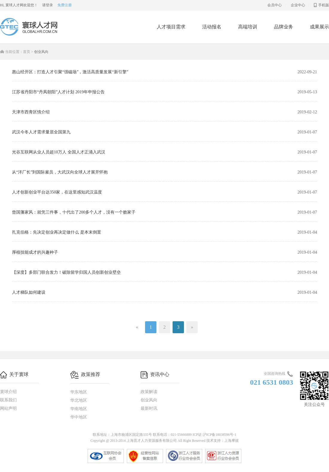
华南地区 (78, 408)
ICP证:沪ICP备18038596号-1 (215, 435)
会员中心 (274, 5)
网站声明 (8, 408)
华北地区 (78, 400)
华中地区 (78, 417)
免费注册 (64, 5)
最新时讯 (149, 408)
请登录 (47, 5)
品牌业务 (283, 26)
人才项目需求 (171, 26)
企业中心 (298, 5)
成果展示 (319, 26)
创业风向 (149, 400)
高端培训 (247, 26)
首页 (26, 52)
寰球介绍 (8, 391)
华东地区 (78, 392)
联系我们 (8, 400)
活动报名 (211, 26)
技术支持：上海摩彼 (222, 440)
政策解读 (149, 391)
